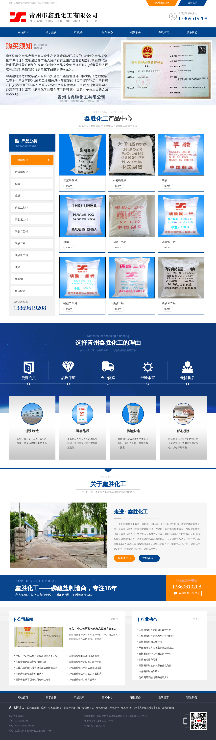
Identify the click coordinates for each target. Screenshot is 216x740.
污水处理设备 (55, 707)
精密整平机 (88, 707)
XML (166, 2)
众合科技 (100, 726)
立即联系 (192, 2)
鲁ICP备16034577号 (103, 721)
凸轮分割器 (33, 707)
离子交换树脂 (146, 707)
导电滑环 (114, 707)
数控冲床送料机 (72, 707)
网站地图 (158, 2)
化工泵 (124, 707)
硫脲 (43, 707)
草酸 (157, 707)
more (69, 186)
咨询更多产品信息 (189, 593)
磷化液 (133, 707)
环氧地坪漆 (102, 707)
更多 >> (115, 619)
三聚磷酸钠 (168, 707)
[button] (101, 101)
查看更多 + (124, 558)
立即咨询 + (149, 558)
